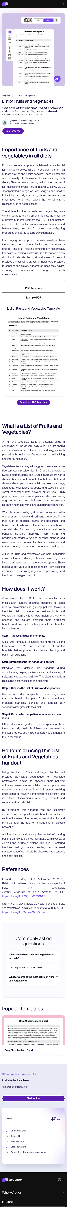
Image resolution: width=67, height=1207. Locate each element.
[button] (63, 4)
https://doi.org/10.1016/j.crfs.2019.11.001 (23, 896)
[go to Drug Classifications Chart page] (33, 1030)
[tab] (33, 288)
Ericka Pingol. (29, 124)
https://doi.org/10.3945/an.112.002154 (23, 912)
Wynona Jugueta (18, 121)
